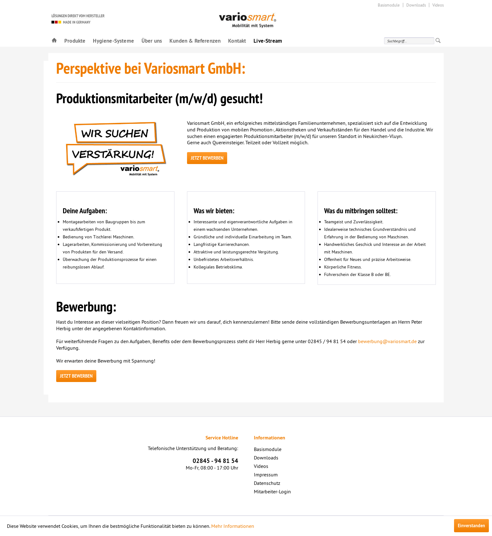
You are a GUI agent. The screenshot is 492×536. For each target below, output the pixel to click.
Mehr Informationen (232, 526)
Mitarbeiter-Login (272, 491)
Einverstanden (471, 525)
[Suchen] (438, 40)
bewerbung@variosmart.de (387, 341)
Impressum (266, 474)
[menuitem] (54, 40)
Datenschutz (267, 483)
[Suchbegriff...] (409, 40)
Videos (438, 5)
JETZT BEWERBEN (207, 158)
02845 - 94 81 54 (215, 461)
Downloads (416, 5)
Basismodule (389, 5)
